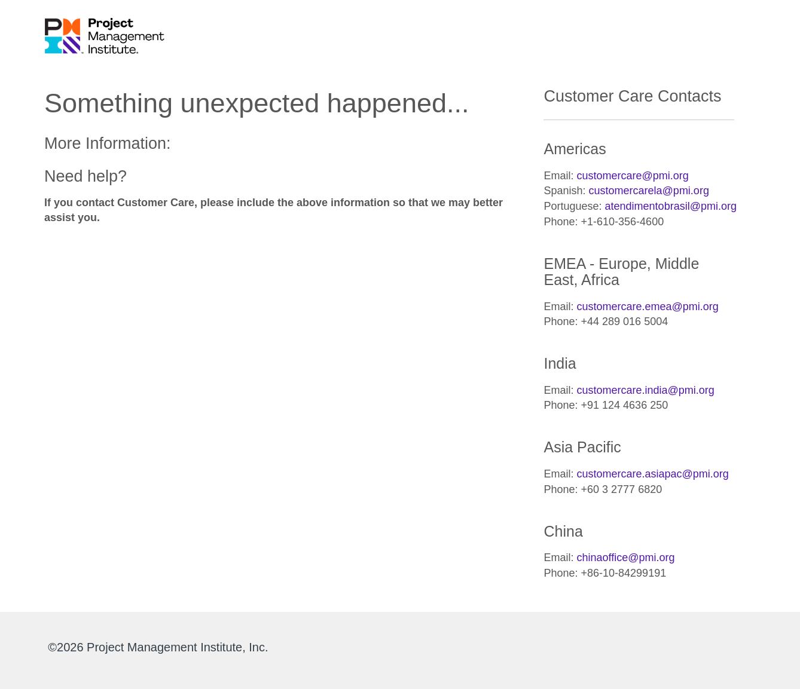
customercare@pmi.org (633, 176)
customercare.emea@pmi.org (648, 307)
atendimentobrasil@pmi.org (671, 206)
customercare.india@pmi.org (645, 390)
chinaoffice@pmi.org (626, 558)
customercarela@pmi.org (649, 191)
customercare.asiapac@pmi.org (653, 474)
